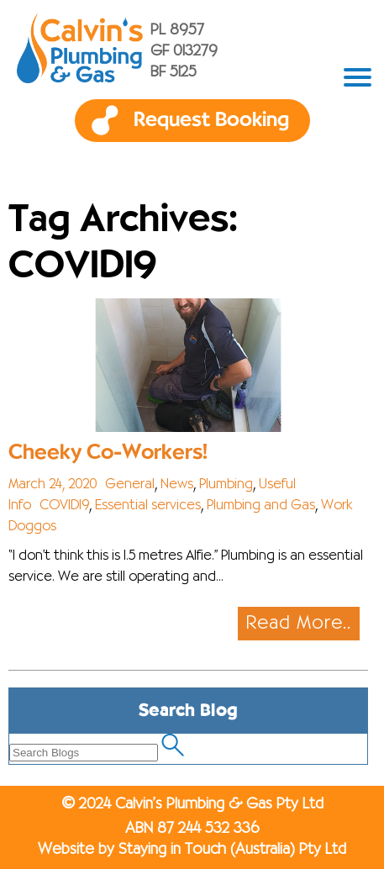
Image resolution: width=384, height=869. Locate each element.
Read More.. (298, 623)
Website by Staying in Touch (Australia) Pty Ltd (192, 849)
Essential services (148, 506)
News (176, 485)
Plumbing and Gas (261, 506)
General (130, 485)
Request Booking (211, 120)
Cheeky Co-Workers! (108, 452)
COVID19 (64, 506)
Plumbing (226, 485)
